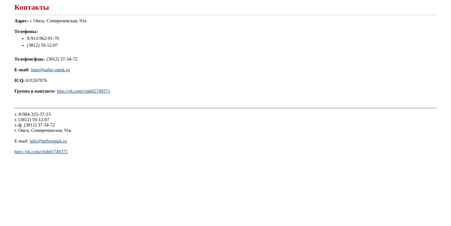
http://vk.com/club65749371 (83, 91)
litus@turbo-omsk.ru (50, 69)
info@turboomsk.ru (48, 140)
